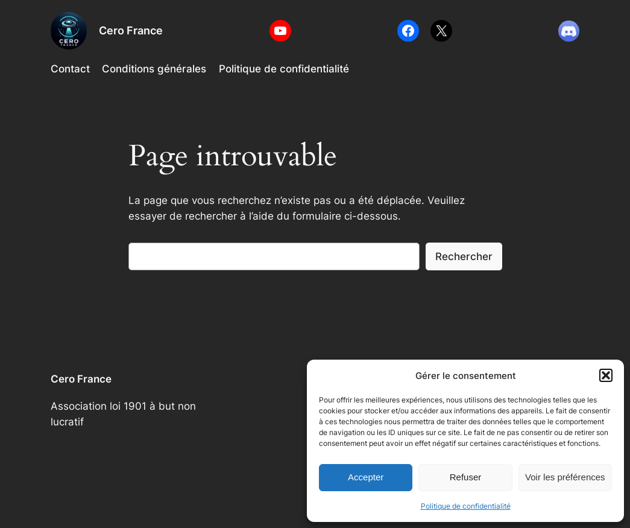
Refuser (466, 477)
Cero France (131, 30)
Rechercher (464, 256)
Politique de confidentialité (466, 506)
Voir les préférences (565, 477)
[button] (606, 375)
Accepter (365, 477)
